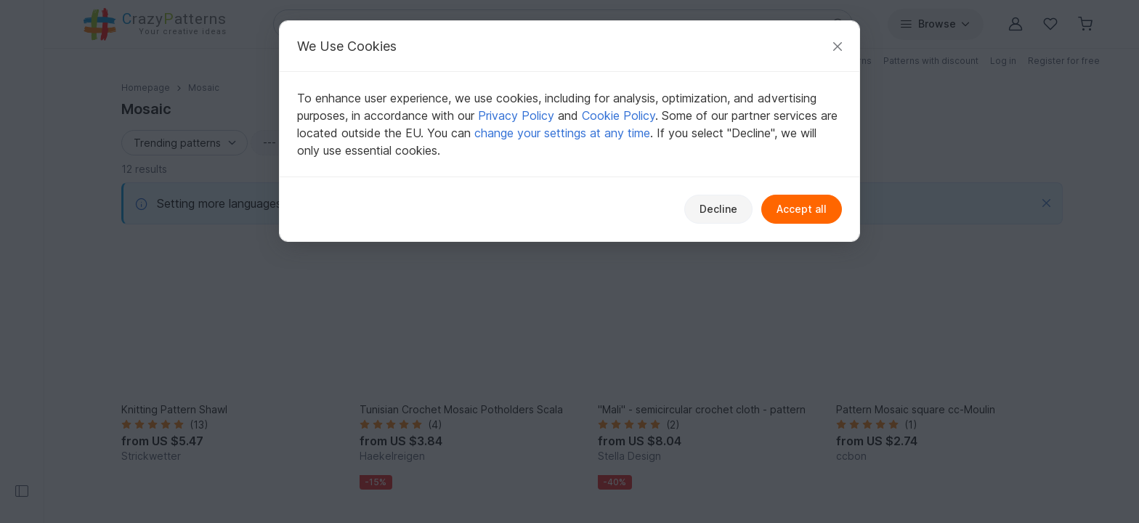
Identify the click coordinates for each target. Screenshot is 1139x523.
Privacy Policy (516, 115)
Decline (718, 209)
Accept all (802, 209)
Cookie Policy (618, 115)
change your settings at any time (562, 133)
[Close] (837, 46)
